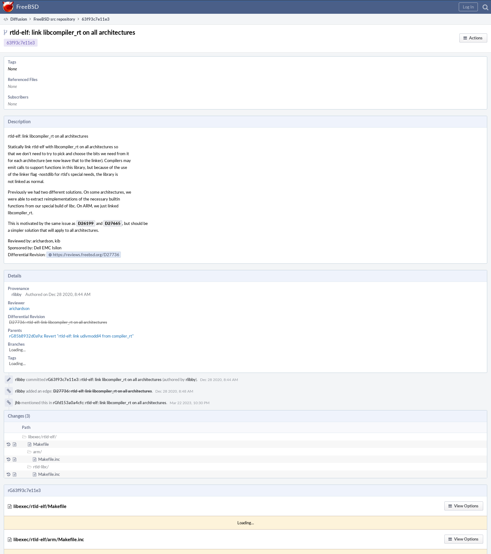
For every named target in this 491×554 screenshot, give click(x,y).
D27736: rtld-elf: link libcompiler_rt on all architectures (58, 322)
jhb (17, 402)
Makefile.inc (49, 459)
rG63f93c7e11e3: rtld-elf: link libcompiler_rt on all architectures (104, 379)
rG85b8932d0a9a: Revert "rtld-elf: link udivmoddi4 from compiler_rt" (71, 336)
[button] (468, 7)
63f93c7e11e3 (21, 43)
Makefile (41, 444)
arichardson (19, 308)
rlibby (17, 294)
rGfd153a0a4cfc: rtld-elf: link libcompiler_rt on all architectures (109, 402)
